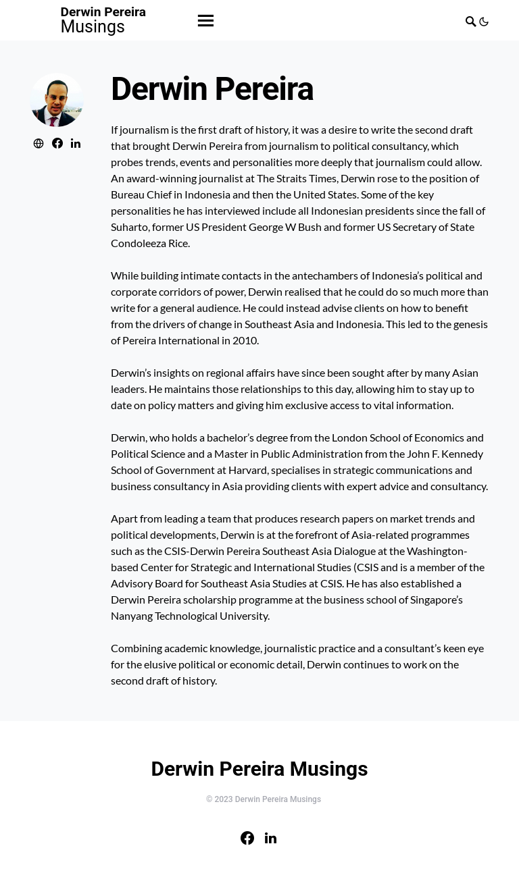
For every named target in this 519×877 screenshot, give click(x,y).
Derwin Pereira (104, 20)
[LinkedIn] (270, 838)
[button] (482, 20)
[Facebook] (247, 838)
